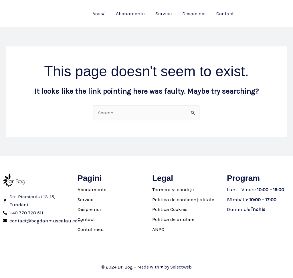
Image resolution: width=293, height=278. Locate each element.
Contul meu (91, 229)
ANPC (158, 229)
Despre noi (89, 209)
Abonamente (92, 189)
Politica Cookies (169, 209)
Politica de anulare (173, 219)
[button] (266, 13)
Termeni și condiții (173, 189)
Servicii (86, 199)
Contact (86, 219)
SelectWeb (181, 267)
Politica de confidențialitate (183, 199)
